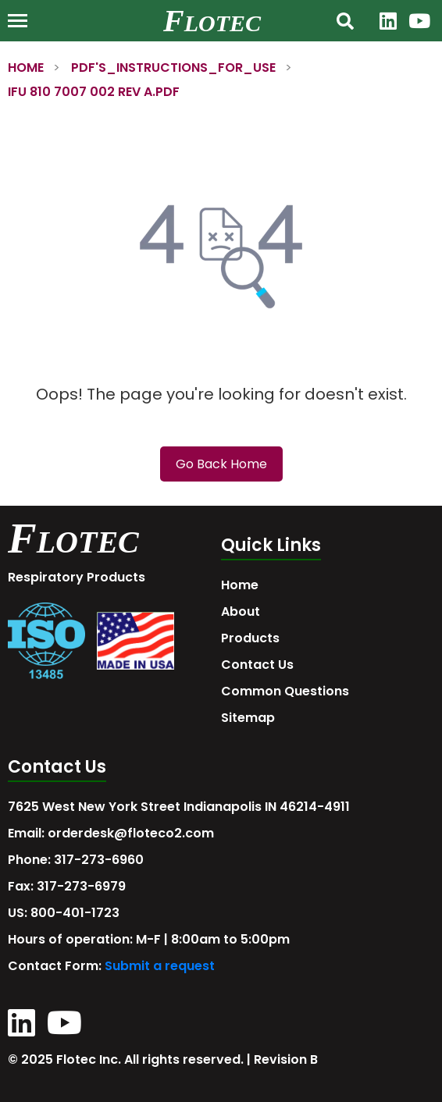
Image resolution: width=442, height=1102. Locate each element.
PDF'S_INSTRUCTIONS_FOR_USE (173, 67)
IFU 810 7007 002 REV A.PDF (94, 92)
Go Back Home (221, 464)
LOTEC (222, 23)
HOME (26, 67)
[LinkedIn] (388, 20)
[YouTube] (419, 20)
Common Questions (285, 691)
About (240, 611)
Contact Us (257, 665)
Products (250, 638)
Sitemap (248, 718)
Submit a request (160, 966)
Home (239, 585)
